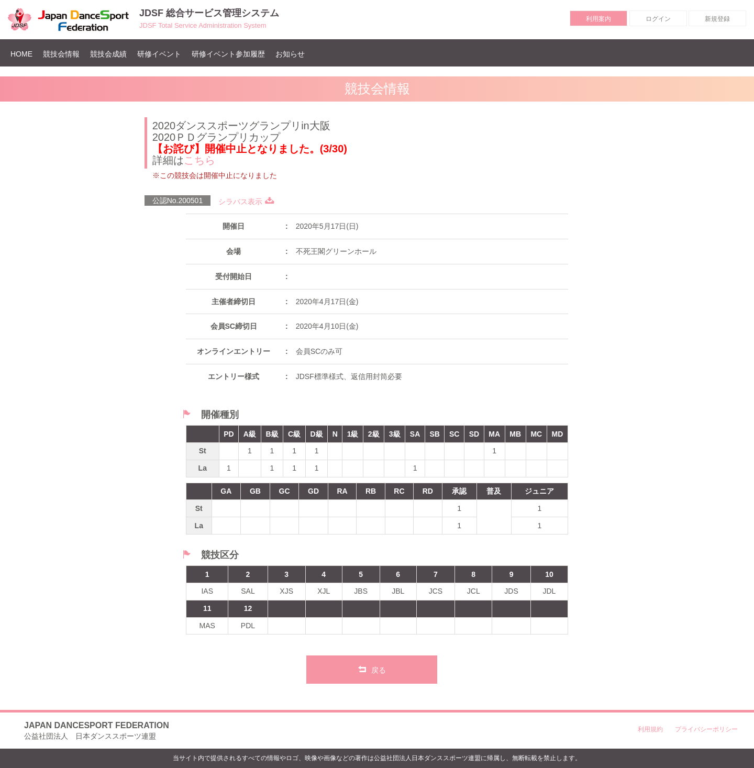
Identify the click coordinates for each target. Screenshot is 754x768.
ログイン (658, 19)
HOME (24, 53)
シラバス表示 (246, 201)
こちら (199, 160)
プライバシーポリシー (706, 729)
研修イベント (159, 54)
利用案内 (598, 19)
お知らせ (290, 54)
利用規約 (650, 729)
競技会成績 (108, 54)
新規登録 (717, 19)
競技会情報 (61, 54)
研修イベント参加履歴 (228, 54)
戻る (372, 669)
